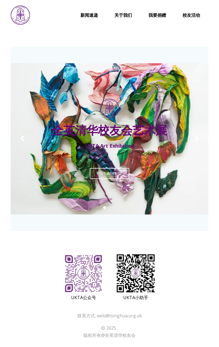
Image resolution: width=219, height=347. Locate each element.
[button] (104, 207)
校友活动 (191, 15)
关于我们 (123, 15)
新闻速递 (89, 15)
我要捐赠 (157, 15)
